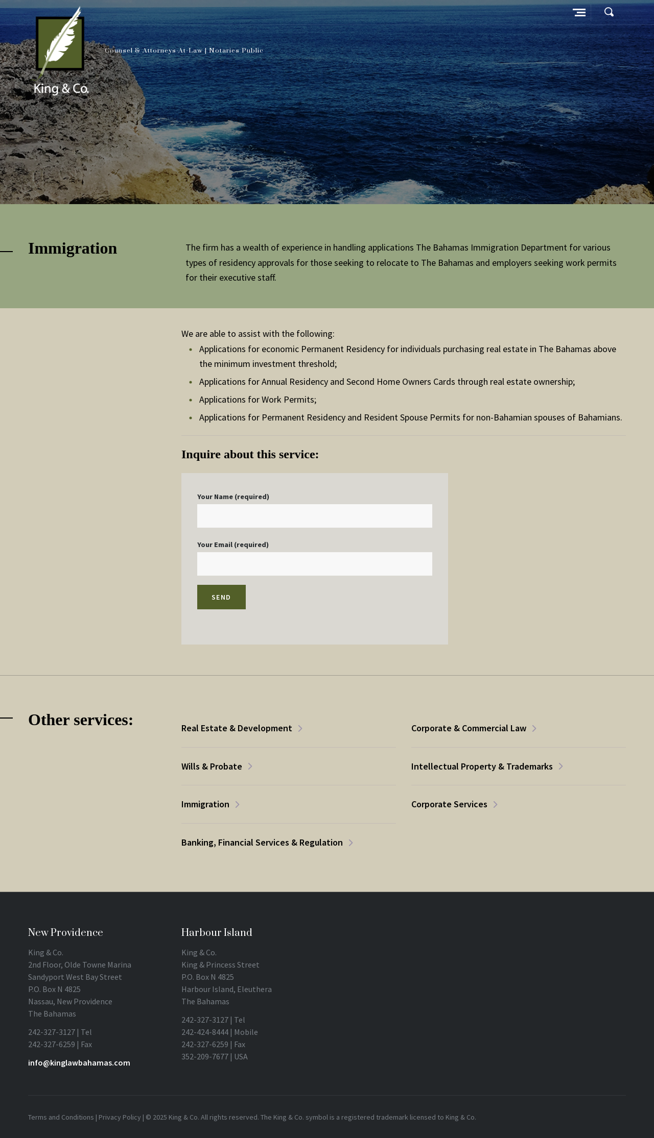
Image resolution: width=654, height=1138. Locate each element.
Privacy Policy (120, 1117)
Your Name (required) (314, 510)
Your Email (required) (314, 558)
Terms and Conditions (61, 1117)
